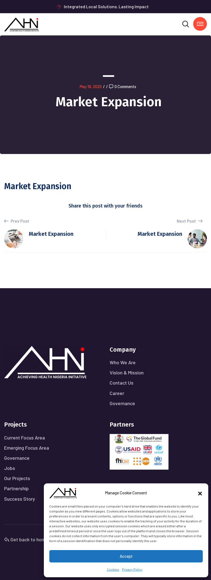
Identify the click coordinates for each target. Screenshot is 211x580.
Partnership (16, 488)
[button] (200, 492)
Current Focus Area (24, 438)
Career (117, 393)
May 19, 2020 (90, 86)
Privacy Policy (132, 569)
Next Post (190, 220)
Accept (126, 556)
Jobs (9, 468)
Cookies (113, 569)
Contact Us (121, 383)
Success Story (19, 499)
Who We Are (123, 362)
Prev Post (16, 221)
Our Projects (17, 478)
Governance (122, 403)
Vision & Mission (127, 372)
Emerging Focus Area (26, 448)
